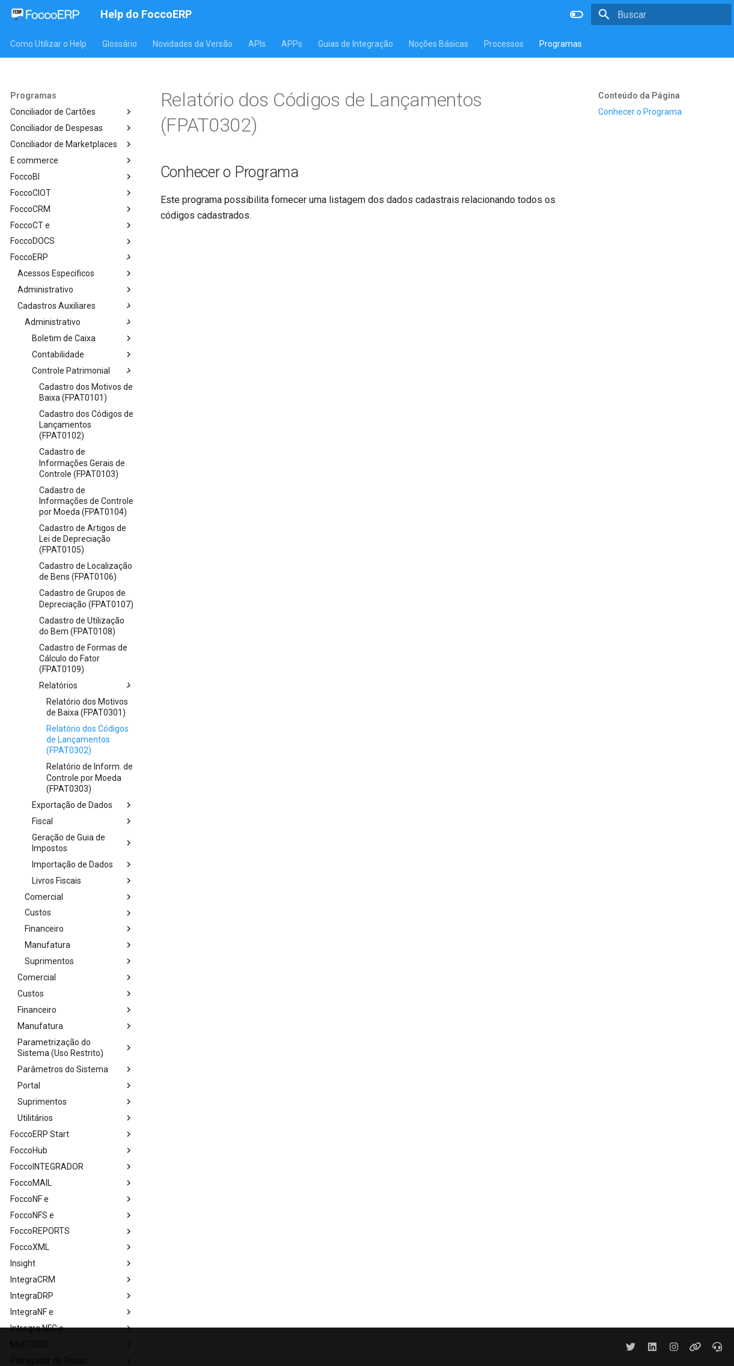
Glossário (119, 44)
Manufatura (79, 945)
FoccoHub (72, 1150)
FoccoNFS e (72, 1215)
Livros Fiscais (83, 880)
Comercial (79, 896)
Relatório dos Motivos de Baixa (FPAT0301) (87, 707)
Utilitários (75, 1118)
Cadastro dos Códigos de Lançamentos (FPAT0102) (86, 424)
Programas (560, 44)
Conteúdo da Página (639, 95)
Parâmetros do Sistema (75, 1069)
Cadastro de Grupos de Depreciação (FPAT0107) (86, 598)
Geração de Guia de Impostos (83, 843)
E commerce (72, 160)
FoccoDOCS (72, 241)
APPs (291, 44)
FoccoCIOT (72, 192)
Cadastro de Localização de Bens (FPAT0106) (85, 571)
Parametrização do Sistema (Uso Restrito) (75, 1047)
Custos (79, 913)
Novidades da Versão (193, 44)
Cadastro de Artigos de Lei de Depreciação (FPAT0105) (82, 538)
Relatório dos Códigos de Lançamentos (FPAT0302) (87, 739)
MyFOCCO (72, 1344)
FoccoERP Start (72, 1134)
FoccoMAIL (72, 1182)
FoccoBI (72, 176)
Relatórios (86, 685)
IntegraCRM (72, 1279)
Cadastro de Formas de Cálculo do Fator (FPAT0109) (83, 658)
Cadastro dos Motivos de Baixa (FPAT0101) (86, 392)
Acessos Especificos (75, 273)
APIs (257, 44)
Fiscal (83, 821)
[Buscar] (661, 14)
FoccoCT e (72, 225)
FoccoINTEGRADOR (72, 1166)
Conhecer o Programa (640, 112)
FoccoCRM (72, 209)
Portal (75, 1085)
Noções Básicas (438, 44)
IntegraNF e (72, 1312)
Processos (504, 44)
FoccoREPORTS (72, 1231)
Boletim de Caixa (83, 338)
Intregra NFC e (72, 1328)
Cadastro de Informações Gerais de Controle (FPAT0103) (82, 462)
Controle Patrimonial (83, 370)
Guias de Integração (355, 44)
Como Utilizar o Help (48, 44)
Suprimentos (79, 961)
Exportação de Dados (83, 805)
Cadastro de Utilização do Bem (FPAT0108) (81, 626)
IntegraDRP (72, 1295)
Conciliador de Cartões (72, 111)
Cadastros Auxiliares (75, 305)
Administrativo (75, 289)
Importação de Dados (83, 864)
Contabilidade (83, 354)
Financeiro (79, 928)
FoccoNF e (72, 1199)
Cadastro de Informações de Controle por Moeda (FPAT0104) (86, 501)
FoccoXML (72, 1247)
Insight (72, 1263)
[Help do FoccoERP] (45, 14)
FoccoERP (72, 257)
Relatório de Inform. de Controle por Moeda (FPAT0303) (89, 777)
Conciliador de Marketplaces (72, 144)
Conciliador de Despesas (72, 128)
